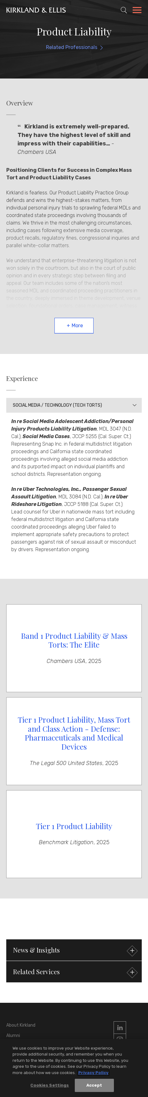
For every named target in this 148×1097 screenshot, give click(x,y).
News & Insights (74, 951)
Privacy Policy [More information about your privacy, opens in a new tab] (93, 1073)
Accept (94, 1085)
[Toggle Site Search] (124, 10)
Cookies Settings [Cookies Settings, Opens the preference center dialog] (49, 1085)
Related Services (74, 972)
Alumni (13, 1035)
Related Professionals (71, 47)
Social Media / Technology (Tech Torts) (57, 405)
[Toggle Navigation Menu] (137, 11)
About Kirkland (20, 1025)
